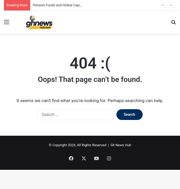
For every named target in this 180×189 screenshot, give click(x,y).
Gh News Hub (120, 145)
